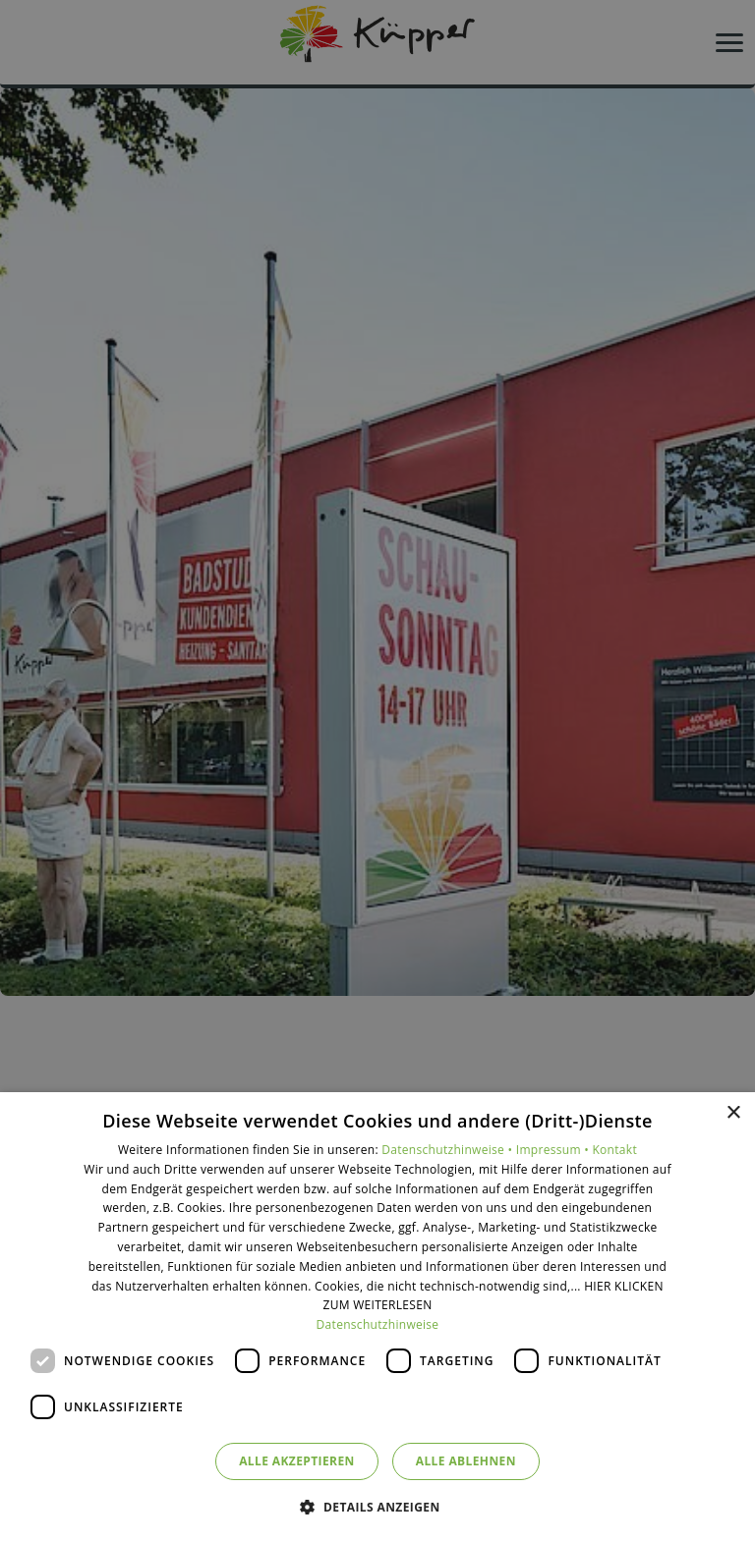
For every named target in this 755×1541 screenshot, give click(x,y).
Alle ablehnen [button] (466, 1461)
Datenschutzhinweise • (448, 1149)
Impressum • (554, 1149)
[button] (377, 1506)
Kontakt (614, 1149)
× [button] (733, 1113)
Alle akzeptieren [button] (297, 1461)
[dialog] (377, 1316)
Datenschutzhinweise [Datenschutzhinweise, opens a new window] (378, 1324)
